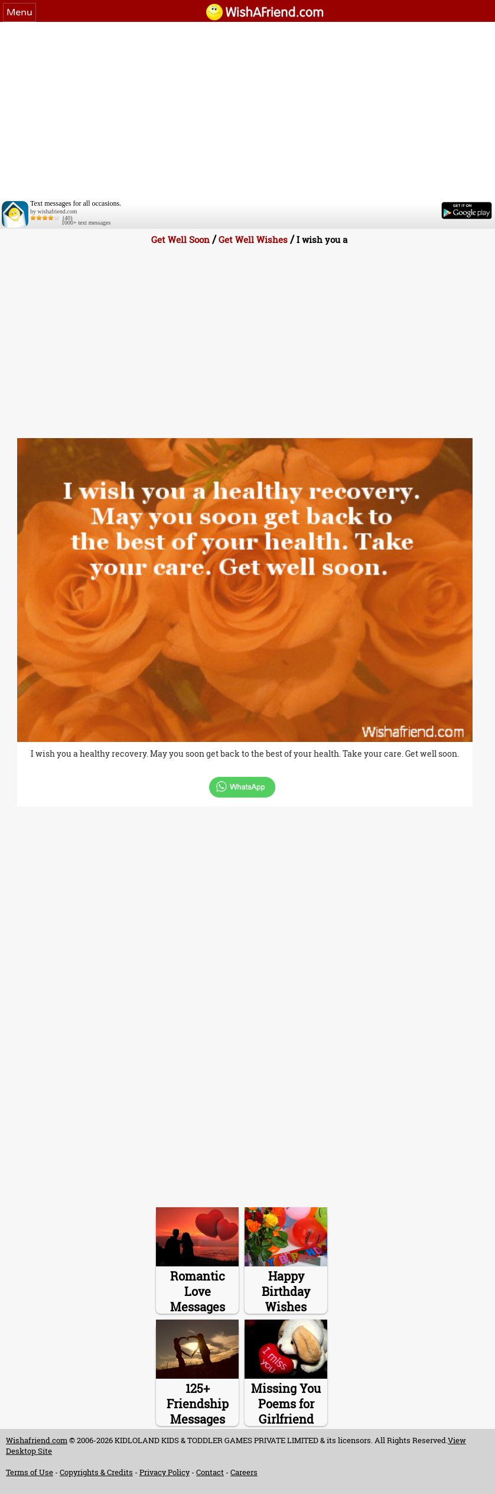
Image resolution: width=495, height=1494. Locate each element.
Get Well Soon (180, 239)
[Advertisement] (247, 110)
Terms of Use (29, 1472)
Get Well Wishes (253, 239)
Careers (244, 1472)
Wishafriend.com (36, 1440)
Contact (210, 1472)
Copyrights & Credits (96, 1472)
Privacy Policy (164, 1472)
